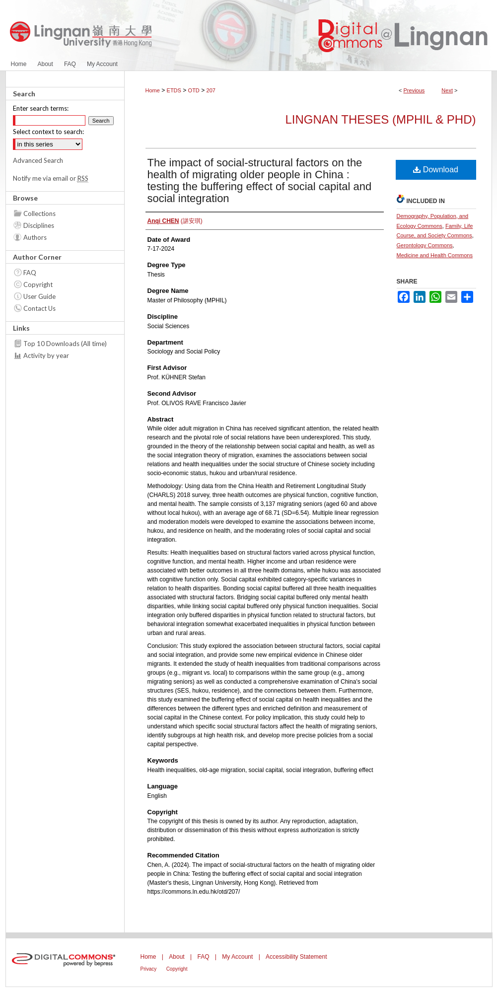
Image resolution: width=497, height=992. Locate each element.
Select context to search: (48, 132)
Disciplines (38, 225)
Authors (35, 237)
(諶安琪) (175, 220)
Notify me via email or (50, 178)
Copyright (38, 284)
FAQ (29, 273)
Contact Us (39, 308)
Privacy (149, 969)
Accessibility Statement (296, 956)
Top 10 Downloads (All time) (65, 344)
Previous (414, 90)
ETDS (174, 90)
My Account (237, 956)
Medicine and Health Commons (435, 255)
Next (447, 90)
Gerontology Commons (425, 245)
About (176, 956)
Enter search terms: (41, 108)
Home (152, 90)
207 (211, 90)
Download (435, 169)
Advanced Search (38, 160)
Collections (39, 213)
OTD (194, 90)
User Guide (39, 296)
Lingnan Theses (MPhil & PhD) (380, 119)
